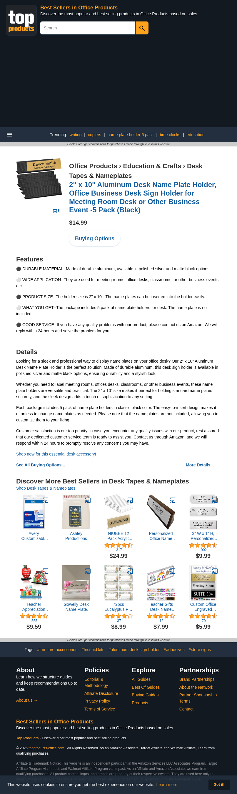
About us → (27, 700)
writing (75, 134)
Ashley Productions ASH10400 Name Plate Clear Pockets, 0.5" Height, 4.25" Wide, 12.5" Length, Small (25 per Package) (76, 536)
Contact (186, 709)
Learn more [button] (167, 784)
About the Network (196, 687)
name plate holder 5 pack (130, 134)
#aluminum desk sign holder (134, 649)
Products (140, 702)
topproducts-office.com (46, 748)
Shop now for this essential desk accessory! (56, 454)
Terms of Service (99, 709)
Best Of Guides (146, 687)
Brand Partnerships (197, 679)
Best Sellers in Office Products (79, 8)
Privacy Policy (97, 701)
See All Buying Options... (40, 465)
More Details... (200, 465)
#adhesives (174, 649)
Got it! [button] (218, 785)
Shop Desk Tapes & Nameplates (45, 488)
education (196, 134)
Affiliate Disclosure (101, 693)
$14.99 (78, 222)
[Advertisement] (118, 83)
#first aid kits (92, 649)
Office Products (93, 166)
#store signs (200, 649)
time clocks (170, 134)
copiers (94, 134)
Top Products (28, 738)
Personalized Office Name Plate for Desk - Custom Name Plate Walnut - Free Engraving (161, 536)
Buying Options (94, 238)
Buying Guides (145, 695)
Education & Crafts (152, 166)
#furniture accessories (57, 649)
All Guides (141, 679)
